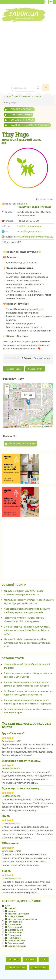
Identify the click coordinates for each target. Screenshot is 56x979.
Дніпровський (15, 930)
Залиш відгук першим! (20, 443)
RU (51, 2)
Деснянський (15, 927)
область (12, 911)
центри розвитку (21, 114)
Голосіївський (15, 921)
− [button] (7, 391)
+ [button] (7, 387)
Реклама (30, 959)
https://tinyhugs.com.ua (30, 231)
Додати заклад (40, 967)
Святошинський (16, 940)
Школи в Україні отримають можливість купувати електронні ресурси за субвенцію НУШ (27, 643)
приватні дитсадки (18, 913)
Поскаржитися (35, 369)
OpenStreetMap (37, 427)
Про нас (13, 959)
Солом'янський (16, 943)
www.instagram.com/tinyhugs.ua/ (35, 236)
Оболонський (15, 932)
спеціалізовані (16, 916)
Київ (7, 905)
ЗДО (44, 959)
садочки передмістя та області (30, 125)
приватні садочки (22, 109)
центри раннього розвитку (22, 919)
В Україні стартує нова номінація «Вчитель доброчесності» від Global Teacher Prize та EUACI (27, 630)
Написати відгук (13, 369)
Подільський (14, 938)
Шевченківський (17, 946)
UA (46, 2)
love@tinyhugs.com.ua (29, 226)
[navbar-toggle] (45, 87)
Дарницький (14, 924)
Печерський (14, 935)
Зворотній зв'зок (17, 967)
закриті (12, 908)
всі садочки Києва (22, 119)
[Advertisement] (28, 50)
